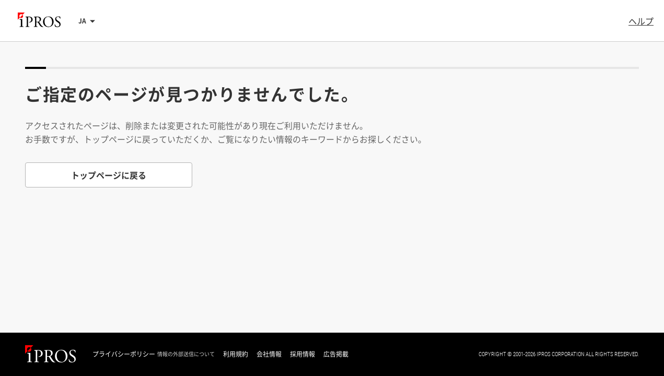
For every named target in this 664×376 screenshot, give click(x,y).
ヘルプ (641, 21)
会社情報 (269, 354)
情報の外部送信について (186, 354)
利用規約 (235, 354)
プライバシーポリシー (123, 354)
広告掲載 (335, 354)
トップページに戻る (108, 175)
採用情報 (302, 354)
